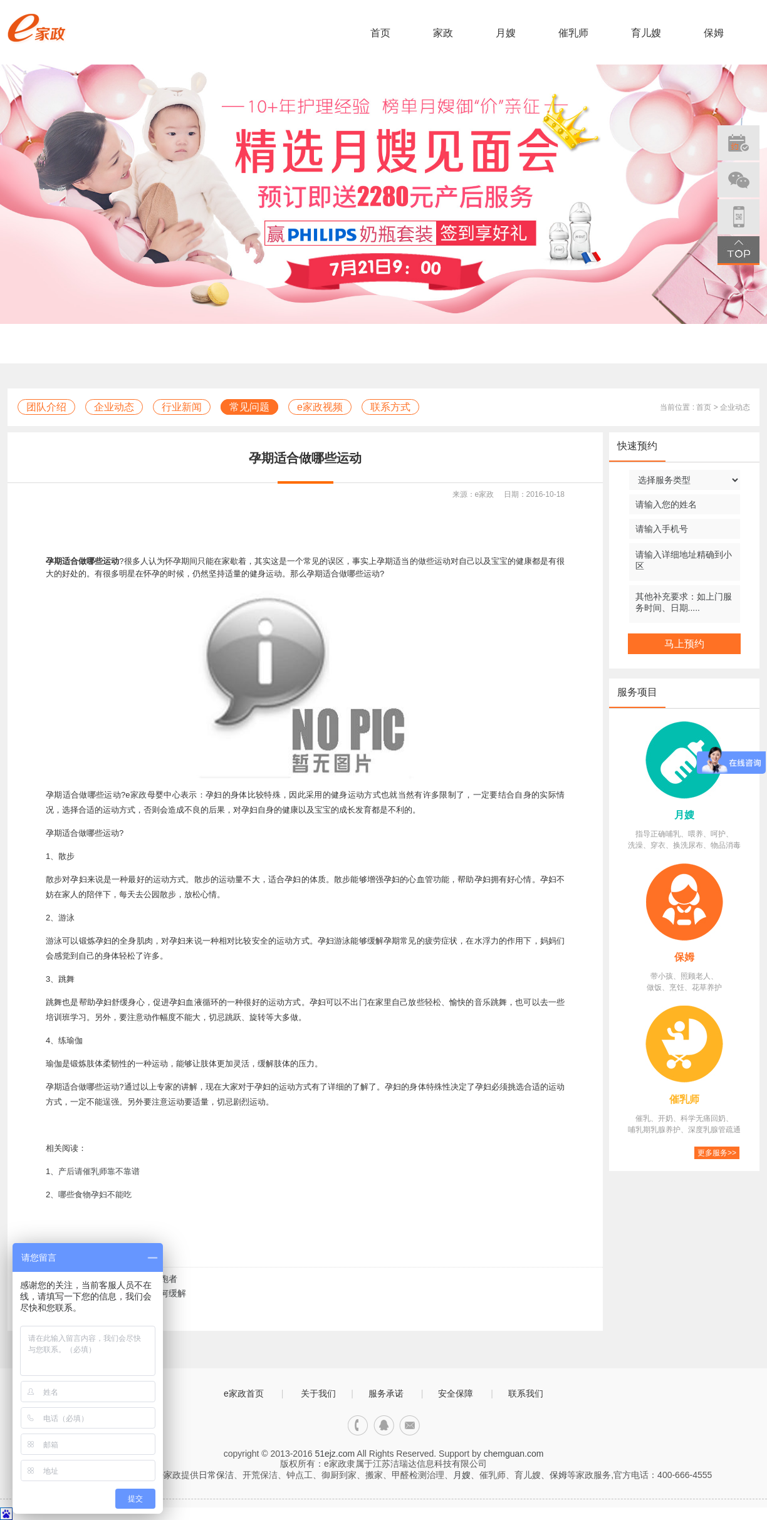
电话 (358, 1425)
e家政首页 (244, 1393)
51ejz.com (335, 1454)
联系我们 (525, 1393)
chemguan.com (514, 1454)
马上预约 (684, 643)
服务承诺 (386, 1393)
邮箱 (409, 1425)
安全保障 (455, 1393)
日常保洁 (216, 1475)
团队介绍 (46, 407)
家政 (443, 33)
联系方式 (390, 407)
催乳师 (573, 33)
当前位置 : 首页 (685, 407)
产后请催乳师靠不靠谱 (99, 1171)
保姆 (714, 33)
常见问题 (249, 407)
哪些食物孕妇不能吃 (95, 1194)
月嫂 (506, 33)
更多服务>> (716, 1152)
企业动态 (114, 407)
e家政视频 (320, 407)
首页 (380, 33)
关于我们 (318, 1393)
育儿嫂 (646, 33)
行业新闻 (182, 407)
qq (383, 1425)
